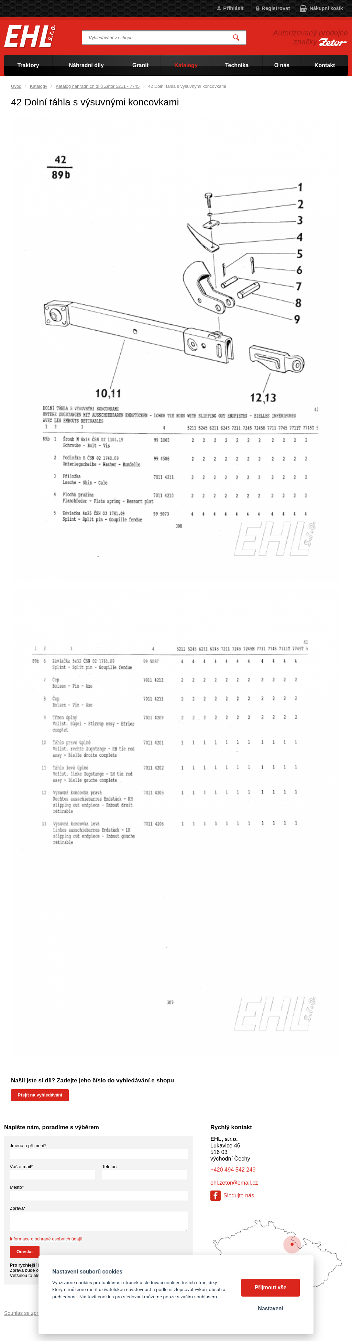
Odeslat (24, 1251)
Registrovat (276, 8)
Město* (17, 1187)
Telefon (109, 1166)
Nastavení (270, 1308)
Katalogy (38, 86)
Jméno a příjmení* (28, 1145)
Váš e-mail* (21, 1166)
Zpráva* (18, 1208)
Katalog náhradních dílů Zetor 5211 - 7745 (98, 86)
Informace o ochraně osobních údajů (46, 1238)
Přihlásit (233, 8)
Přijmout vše (271, 1287)
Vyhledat (236, 37)
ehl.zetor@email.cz (234, 1182)
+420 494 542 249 (232, 1169)
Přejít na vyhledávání (40, 1095)
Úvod (16, 86)
